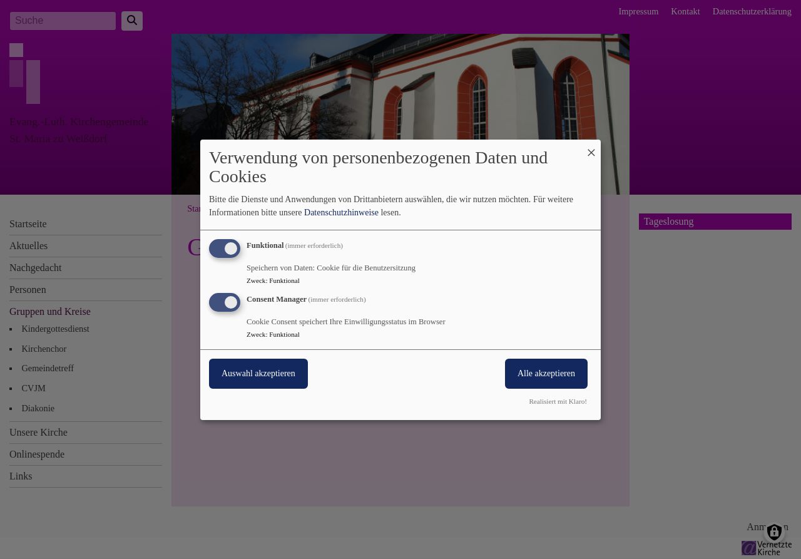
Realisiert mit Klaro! (558, 401)
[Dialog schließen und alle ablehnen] (591, 147)
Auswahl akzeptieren (258, 373)
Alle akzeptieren (546, 373)
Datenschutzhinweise (341, 212)
